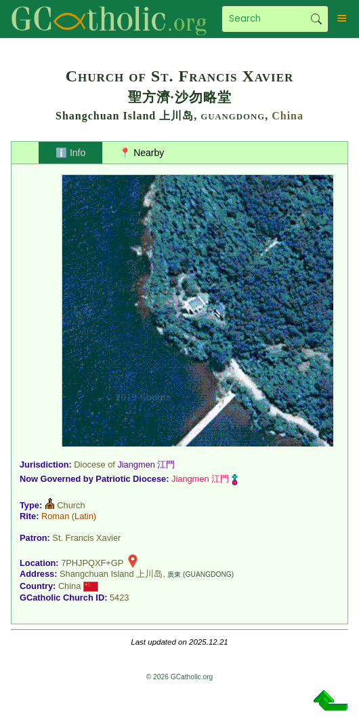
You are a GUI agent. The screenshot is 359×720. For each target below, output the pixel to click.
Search (315, 19)
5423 (119, 597)
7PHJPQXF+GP (92, 563)
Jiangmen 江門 (146, 464)
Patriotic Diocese (131, 479)
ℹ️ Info (70, 152)
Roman (55, 516)
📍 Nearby (141, 152)
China (287, 115)
